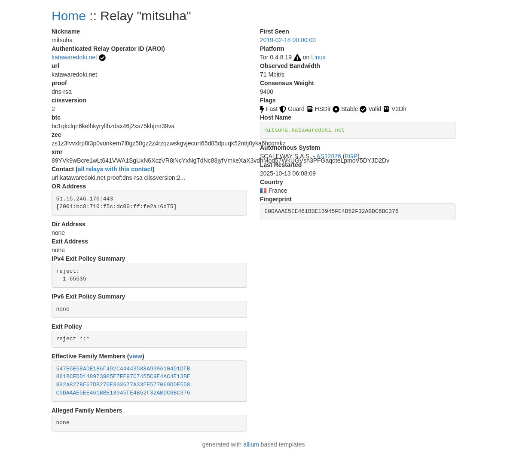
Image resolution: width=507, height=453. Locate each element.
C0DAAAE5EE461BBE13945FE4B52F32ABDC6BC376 (123, 393)
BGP (351, 156)
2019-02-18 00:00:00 (288, 40)
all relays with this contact (115, 169)
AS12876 (328, 156)
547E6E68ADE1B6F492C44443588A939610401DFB (123, 369)
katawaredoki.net (74, 57)
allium (251, 444)
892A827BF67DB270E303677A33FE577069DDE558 (123, 385)
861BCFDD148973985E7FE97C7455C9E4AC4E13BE (123, 376)
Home (69, 16)
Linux (318, 57)
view (135, 356)
